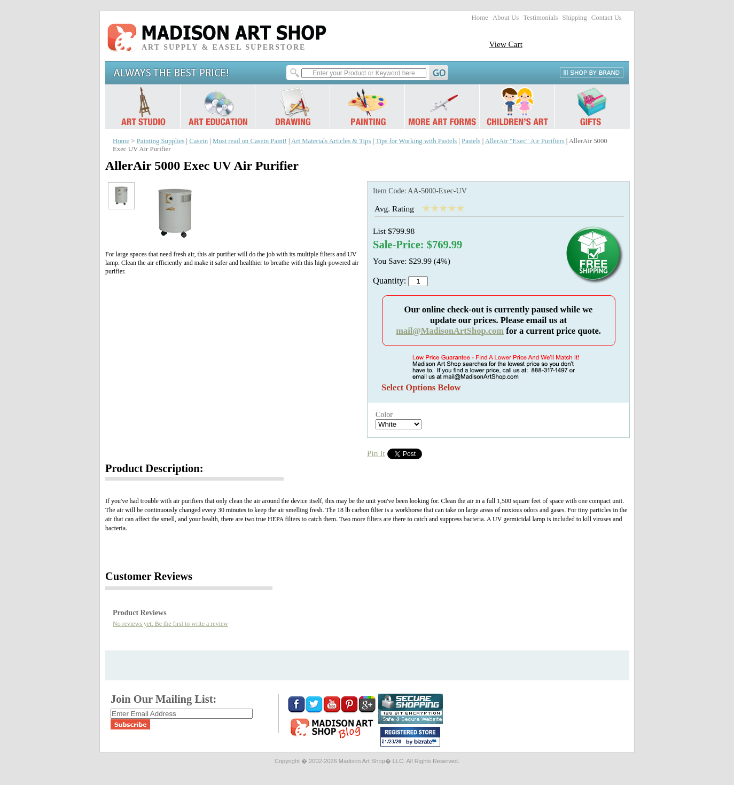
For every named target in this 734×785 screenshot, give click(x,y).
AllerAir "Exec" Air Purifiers (525, 141)
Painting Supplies (161, 141)
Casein (198, 141)
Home (480, 17)
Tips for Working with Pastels (416, 141)
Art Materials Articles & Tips (331, 141)
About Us (506, 17)
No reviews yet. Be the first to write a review (170, 623)
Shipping (575, 17)
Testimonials (540, 17)
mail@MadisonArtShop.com (450, 331)
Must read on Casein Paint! (250, 141)
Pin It (376, 453)
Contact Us (606, 17)
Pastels (471, 141)
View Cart (505, 44)
